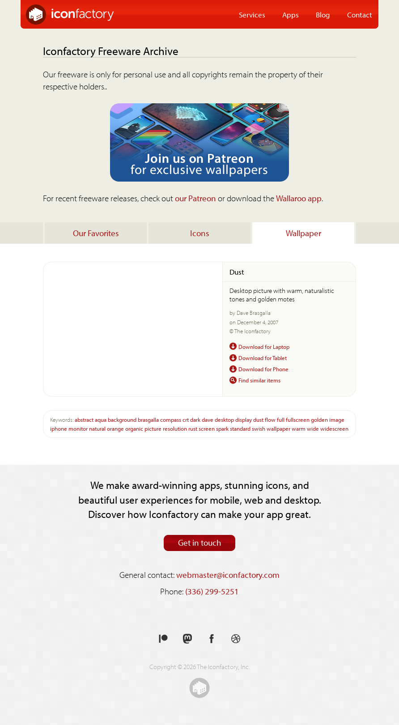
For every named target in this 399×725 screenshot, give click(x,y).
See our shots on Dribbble (235, 639)
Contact (359, 14)
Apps (290, 14)
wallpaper (278, 428)
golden (319, 419)
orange (115, 428)
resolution (175, 428)
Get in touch (199, 542)
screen (207, 428)
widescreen (334, 428)
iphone (58, 428)
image (336, 419)
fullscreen (298, 419)
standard (240, 428)
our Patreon (195, 198)
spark (222, 428)
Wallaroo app (299, 198)
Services (252, 14)
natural (97, 428)
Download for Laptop (263, 346)
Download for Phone (263, 369)
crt (186, 419)
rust (192, 428)
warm (299, 428)
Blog (323, 14)
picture (152, 428)
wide (313, 428)
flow (270, 419)
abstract (84, 419)
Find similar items (259, 380)
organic (134, 428)
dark (195, 419)
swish (258, 428)
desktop (224, 419)
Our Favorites (96, 233)
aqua (100, 419)
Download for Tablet (262, 357)
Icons (199, 233)
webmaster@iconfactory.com (228, 574)
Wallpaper (303, 233)
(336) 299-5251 (212, 591)
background (122, 419)
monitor (78, 428)
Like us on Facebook (211, 639)
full (280, 419)
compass (170, 419)
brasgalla (148, 419)
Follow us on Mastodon (187, 639)
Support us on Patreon (163, 639)
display (243, 419)
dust (258, 419)
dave (207, 419)
